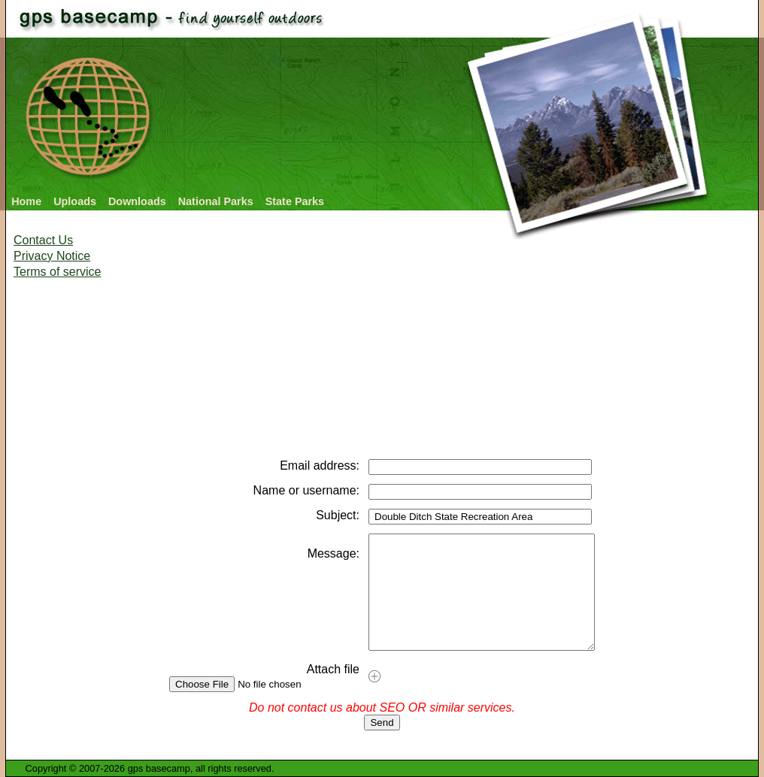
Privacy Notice (52, 255)
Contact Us (43, 240)
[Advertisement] (219, 406)
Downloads (137, 201)
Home (26, 201)
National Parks (215, 201)
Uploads (74, 201)
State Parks (294, 201)
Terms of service (57, 271)
